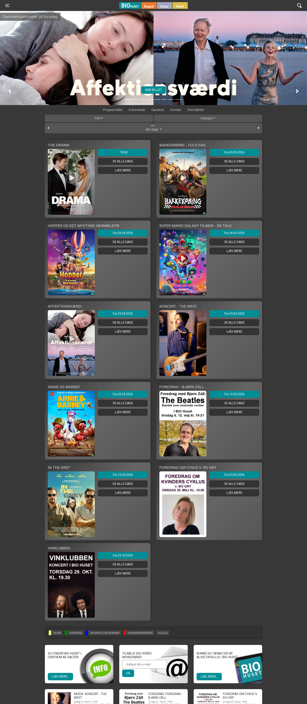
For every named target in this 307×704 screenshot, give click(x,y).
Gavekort (157, 110)
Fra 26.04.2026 (123, 233)
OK (128, 673)
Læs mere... (60, 676)
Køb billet (153, 90)
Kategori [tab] (207, 118)
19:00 (123, 152)
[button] (10, 91)
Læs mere (123, 170)
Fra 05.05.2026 (234, 152)
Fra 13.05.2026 (123, 475)
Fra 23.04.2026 (123, 313)
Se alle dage (123, 161)
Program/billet (113, 110)
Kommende (137, 110)
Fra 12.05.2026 (234, 394)
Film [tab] (98, 118)
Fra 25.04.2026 (234, 313)
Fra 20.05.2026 (234, 475)
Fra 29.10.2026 (123, 555)
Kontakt (175, 110)
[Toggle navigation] (7, 5)
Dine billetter (195, 110)
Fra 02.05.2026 (123, 394)
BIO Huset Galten (136, 5)
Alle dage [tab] (153, 127)
